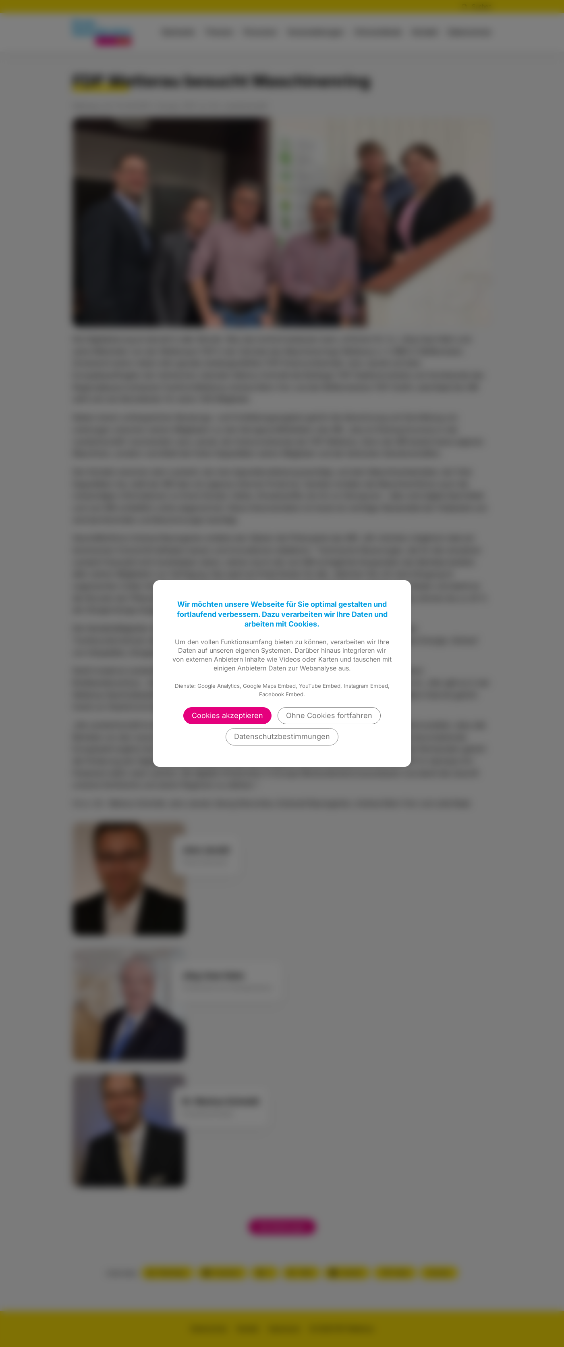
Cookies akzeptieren (227, 715)
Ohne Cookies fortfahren (329, 715)
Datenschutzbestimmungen (282, 736)
